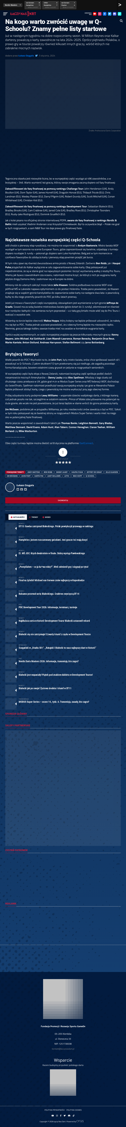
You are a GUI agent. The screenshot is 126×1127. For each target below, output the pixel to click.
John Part (26, 475)
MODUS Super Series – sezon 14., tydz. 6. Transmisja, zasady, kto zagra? (54, 701)
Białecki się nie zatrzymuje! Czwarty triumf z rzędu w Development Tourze (55, 634)
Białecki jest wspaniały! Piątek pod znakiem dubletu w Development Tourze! (56, 674)
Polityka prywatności (55, 1110)
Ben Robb (48, 472)
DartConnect (86, 443)
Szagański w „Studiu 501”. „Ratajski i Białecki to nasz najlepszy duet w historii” (57, 647)
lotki (66, 475)
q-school (90, 475)
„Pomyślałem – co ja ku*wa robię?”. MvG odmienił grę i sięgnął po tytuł (53, 566)
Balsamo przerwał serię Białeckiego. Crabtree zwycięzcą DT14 (49, 593)
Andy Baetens (33, 472)
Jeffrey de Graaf (94, 472)
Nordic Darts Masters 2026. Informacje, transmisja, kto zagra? (49, 661)
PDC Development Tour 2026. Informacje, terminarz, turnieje (48, 607)
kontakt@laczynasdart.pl (63, 1048)
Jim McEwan (12, 475)
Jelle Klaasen (112, 472)
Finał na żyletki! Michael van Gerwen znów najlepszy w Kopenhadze (51, 580)
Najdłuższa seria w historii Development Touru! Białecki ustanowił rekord (54, 620)
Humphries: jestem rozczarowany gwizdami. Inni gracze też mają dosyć (53, 539)
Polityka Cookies (74, 1110)
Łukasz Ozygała (26, 55)
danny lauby (62, 472)
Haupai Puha (77, 472)
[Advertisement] (63, 155)
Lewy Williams (54, 475)
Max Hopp (77, 475)
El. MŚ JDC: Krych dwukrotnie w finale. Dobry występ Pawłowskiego (52, 553)
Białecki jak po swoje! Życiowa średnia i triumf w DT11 (45, 688)
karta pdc (39, 475)
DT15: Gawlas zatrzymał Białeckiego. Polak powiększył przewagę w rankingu (56, 526)
